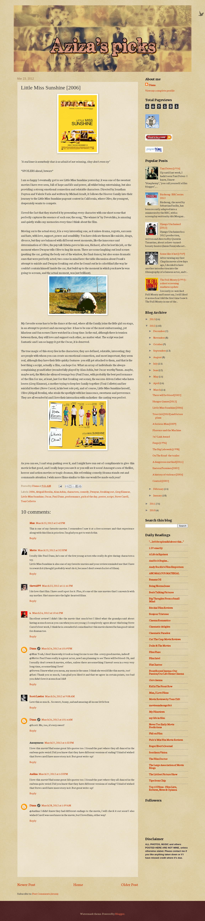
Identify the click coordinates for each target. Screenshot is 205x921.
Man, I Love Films (159, 692)
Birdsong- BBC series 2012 (171, 196)
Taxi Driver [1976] (170, 168)
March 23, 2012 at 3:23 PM (52, 550)
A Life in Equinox (158, 554)
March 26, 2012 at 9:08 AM (60, 696)
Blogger (119, 913)
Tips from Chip (157, 780)
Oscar (48, 496)
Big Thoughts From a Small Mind (164, 599)
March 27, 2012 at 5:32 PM (59, 742)
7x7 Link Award (161, 436)
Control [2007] (161, 481)
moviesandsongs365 (160, 705)
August (157, 357)
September (159, 350)
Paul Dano (58, 496)
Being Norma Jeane (159, 586)
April (156, 383)
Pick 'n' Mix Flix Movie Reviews (166, 739)
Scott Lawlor (37, 696)
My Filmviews (157, 711)
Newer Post (26, 884)
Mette (33, 550)
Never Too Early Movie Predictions (161, 725)
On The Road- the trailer (166, 455)
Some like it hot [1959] (172, 253)
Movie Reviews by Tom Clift (164, 699)
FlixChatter (155, 664)
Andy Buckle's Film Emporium (166, 567)
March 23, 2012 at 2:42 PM (50, 523)
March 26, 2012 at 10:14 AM (57, 719)
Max (32, 523)
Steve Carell (121, 496)
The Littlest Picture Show (163, 774)
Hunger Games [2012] (165, 401)
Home (78, 884)
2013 (153, 319)
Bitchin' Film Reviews (161, 607)
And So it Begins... (159, 560)
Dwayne (94, 491)
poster (102, 496)
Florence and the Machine (167, 430)
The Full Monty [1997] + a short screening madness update (173, 283)
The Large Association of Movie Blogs (166, 766)
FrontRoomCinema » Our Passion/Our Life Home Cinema (166, 672)
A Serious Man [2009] (164, 423)
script (110, 496)
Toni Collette (28, 501)
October (158, 344)
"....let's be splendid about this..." (166, 541)
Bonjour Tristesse (159, 614)
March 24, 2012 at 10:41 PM (47, 613)
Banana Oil (155, 579)
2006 (32, 491)
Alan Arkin (60, 491)
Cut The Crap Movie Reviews (165, 639)
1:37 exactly (156, 548)
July (155, 363)
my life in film (157, 718)
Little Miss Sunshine (32, 496)
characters (73, 491)
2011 (153, 503)
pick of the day (89, 496)
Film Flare (155, 652)
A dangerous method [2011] (168, 462)
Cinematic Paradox (159, 633)
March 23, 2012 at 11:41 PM (57, 585)
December (159, 331)
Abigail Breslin (44, 491)
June (156, 370)
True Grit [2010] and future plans (168, 415)
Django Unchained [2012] (170, 225)
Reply (33, 538)
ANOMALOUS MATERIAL (164, 573)
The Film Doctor (158, 759)
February (158, 489)
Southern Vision (158, 752)
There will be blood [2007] (167, 395)
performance (72, 496)
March (157, 389)
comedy (84, 491)
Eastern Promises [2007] (166, 468)
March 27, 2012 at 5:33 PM (53, 774)
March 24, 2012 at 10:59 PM (56, 648)
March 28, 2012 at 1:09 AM (56, 805)
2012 (153, 325)
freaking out (107, 491)
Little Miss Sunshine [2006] (168, 407)
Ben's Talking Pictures (161, 592)
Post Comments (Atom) (45, 893)
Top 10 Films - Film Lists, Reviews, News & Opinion (163, 788)
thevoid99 (35, 585)
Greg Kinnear (122, 491)
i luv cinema (155, 680)
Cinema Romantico (160, 620)
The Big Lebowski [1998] (166, 449)
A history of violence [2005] (168, 474)
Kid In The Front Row (160, 686)
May (156, 376)
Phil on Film (155, 733)
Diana (33, 648)
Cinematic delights (159, 626)
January (157, 495)
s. (30, 613)
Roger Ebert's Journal (161, 746)
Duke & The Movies (160, 645)
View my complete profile (160, 90)
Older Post (129, 884)
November (159, 337)
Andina (34, 774)
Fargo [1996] (160, 443)
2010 (153, 510)
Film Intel (154, 658)
